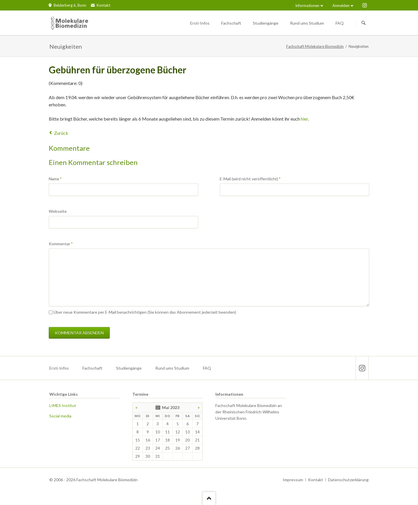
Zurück (61, 133)
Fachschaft (92, 368)
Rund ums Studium (172, 368)
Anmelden (340, 5)
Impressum (293, 479)
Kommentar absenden (79, 332)
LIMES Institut (62, 405)
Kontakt (315, 479)
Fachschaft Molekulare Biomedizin (315, 46)
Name (58, 178)
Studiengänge (129, 368)
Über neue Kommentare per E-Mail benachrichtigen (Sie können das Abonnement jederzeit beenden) (144, 312)
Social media (60, 415)
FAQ (207, 368)
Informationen (307, 5)
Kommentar (61, 243)
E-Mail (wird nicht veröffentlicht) (250, 178)
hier (304, 118)
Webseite (58, 211)
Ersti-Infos (59, 368)
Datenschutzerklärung (348, 479)
